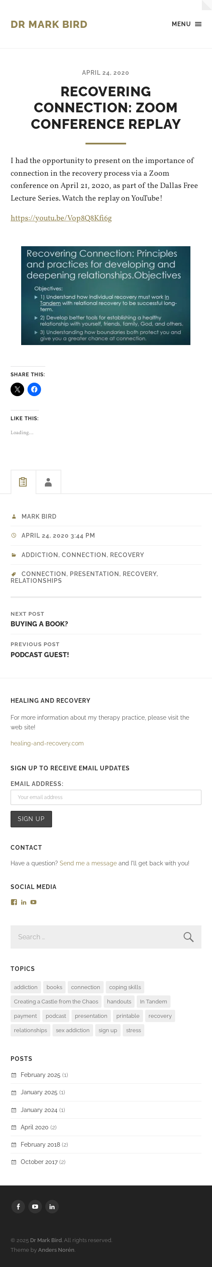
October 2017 (39, 1161)
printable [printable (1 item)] (128, 1016)
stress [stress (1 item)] (133, 1030)
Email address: (37, 783)
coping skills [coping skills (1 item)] (125, 987)
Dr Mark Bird (49, 24)
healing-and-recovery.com (47, 743)
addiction (40, 555)
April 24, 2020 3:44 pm (58, 535)
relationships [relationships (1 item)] (30, 1030)
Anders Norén (56, 1250)
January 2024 (39, 1109)
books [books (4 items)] (54, 987)
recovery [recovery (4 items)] (160, 1016)
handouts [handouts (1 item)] (119, 1001)
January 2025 (39, 1092)
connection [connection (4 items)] (85, 987)
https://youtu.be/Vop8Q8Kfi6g (61, 218)
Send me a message (88, 863)
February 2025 (41, 1074)
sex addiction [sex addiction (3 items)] (73, 1030)
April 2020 (35, 1127)
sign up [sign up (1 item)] (108, 1030)
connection (44, 574)
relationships (36, 580)
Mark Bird (39, 516)
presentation (94, 574)
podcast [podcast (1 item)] (56, 1016)
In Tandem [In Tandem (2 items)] (153, 1001)
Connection (84, 555)
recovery (127, 555)
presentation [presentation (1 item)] (91, 1016)
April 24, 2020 (105, 72)
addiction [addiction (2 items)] (26, 987)
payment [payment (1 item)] (25, 1016)
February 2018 (40, 1144)
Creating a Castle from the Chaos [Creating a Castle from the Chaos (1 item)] (56, 1001)
